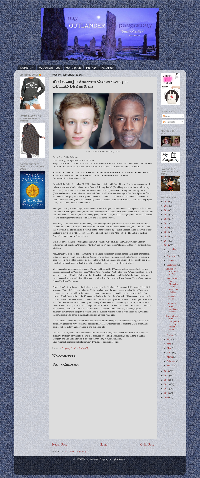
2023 (166, 214)
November (172, 256)
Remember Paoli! (171, 297)
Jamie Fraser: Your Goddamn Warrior (172, 307)
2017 (166, 241)
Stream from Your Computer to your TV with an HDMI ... (173, 323)
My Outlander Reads (50, 68)
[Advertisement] (32, 262)
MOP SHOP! (27, 68)
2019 (166, 232)
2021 (166, 223)
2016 (166, 245)
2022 (166, 219)
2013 (166, 380)
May (169, 348)
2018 (166, 236)
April (169, 352)
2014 (166, 375)
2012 (166, 384)
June (169, 343)
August (170, 335)
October (171, 260)
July (169, 339)
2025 (166, 206)
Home (103, 444)
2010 (166, 393)
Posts (166, 116)
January (170, 365)
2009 (166, 397)
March (170, 357)
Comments (169, 122)
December (171, 249)
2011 (166, 388)
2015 (166, 371)
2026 (166, 201)
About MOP (107, 68)
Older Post (147, 444)
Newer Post (59, 444)
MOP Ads (91, 68)
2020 (166, 227)
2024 (166, 210)
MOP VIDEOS (73, 68)
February (171, 361)
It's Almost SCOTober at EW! (172, 271)
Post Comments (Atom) (75, 451)
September (172, 265)
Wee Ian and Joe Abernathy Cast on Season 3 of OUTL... (172, 285)
